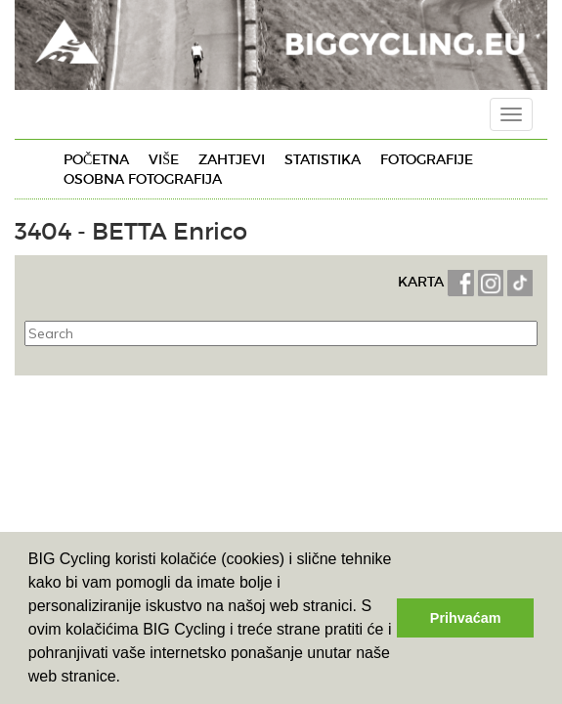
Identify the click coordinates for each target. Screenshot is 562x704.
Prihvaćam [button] (465, 618)
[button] (128, 679)
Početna (96, 159)
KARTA (421, 281)
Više (164, 159)
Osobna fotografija (143, 179)
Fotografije (426, 159)
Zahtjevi (231, 159)
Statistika (322, 159)
